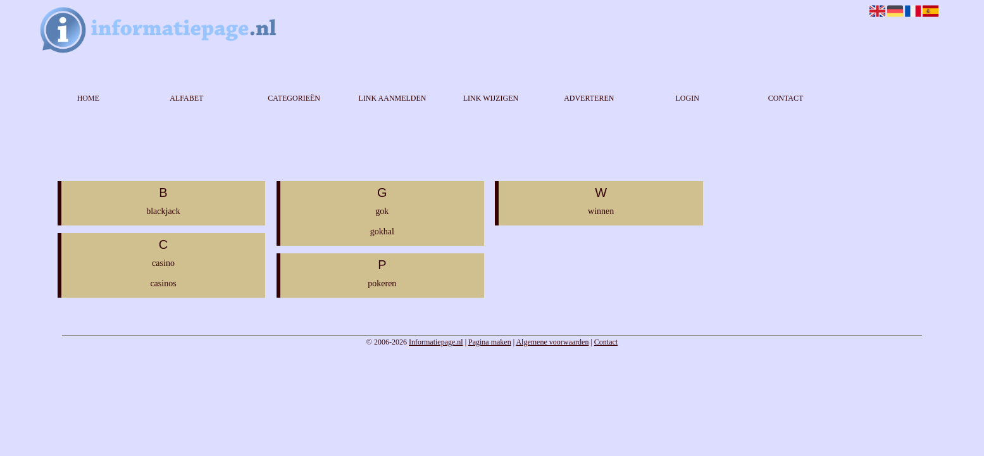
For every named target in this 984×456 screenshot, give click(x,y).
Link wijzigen (490, 98)
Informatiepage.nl (436, 342)
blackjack (163, 211)
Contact (786, 98)
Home (88, 98)
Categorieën (294, 98)
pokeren (382, 283)
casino (163, 263)
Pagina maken (489, 342)
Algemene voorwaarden (552, 342)
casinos (163, 283)
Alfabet (186, 98)
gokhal (382, 231)
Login (687, 98)
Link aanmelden (393, 98)
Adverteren (589, 98)
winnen (601, 211)
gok (382, 211)
